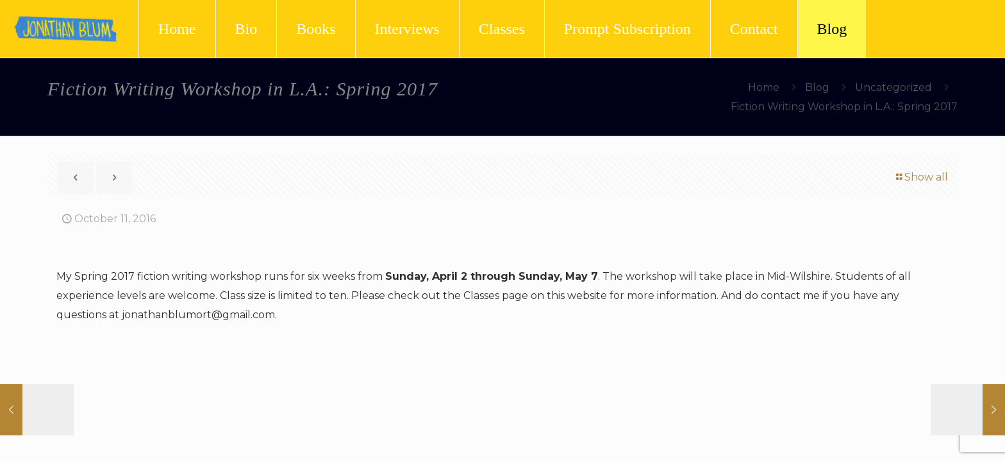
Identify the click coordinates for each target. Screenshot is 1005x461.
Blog (817, 87)
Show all (921, 177)
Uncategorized (893, 87)
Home (763, 87)
